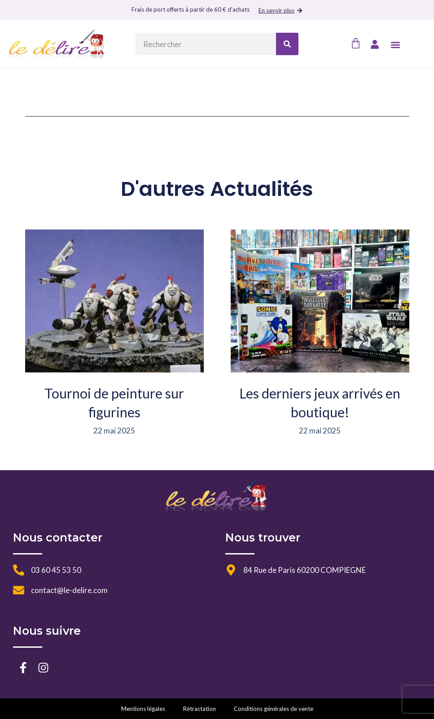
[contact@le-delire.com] (18, 590)
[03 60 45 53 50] (18, 570)
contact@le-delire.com (69, 590)
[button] (395, 44)
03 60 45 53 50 (56, 570)
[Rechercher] (287, 44)
